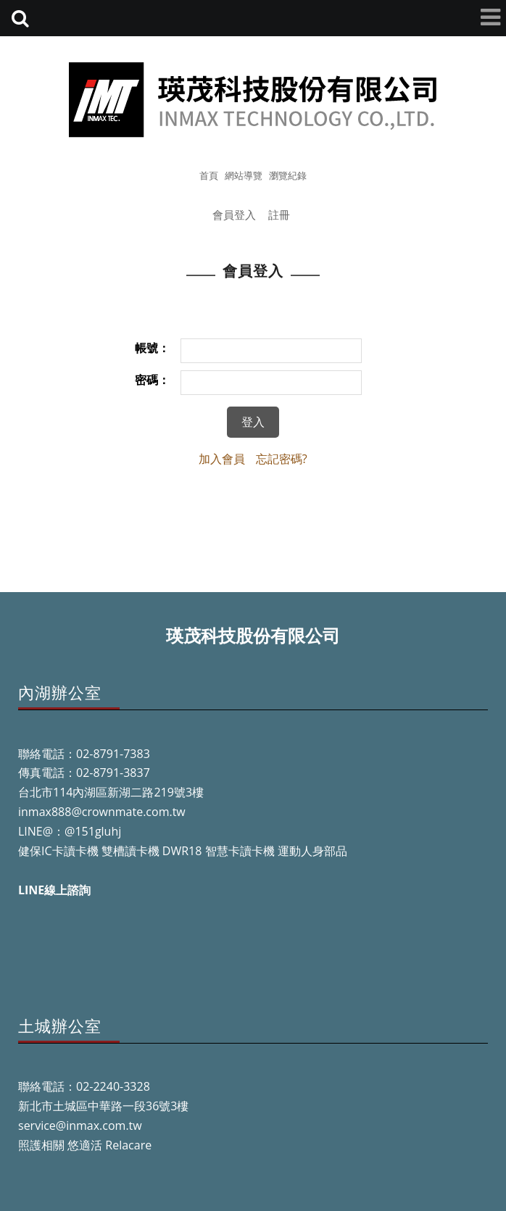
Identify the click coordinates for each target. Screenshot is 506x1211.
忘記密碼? (281, 459)
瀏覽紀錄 (288, 175)
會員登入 (234, 214)
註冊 (279, 214)
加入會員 (222, 459)
